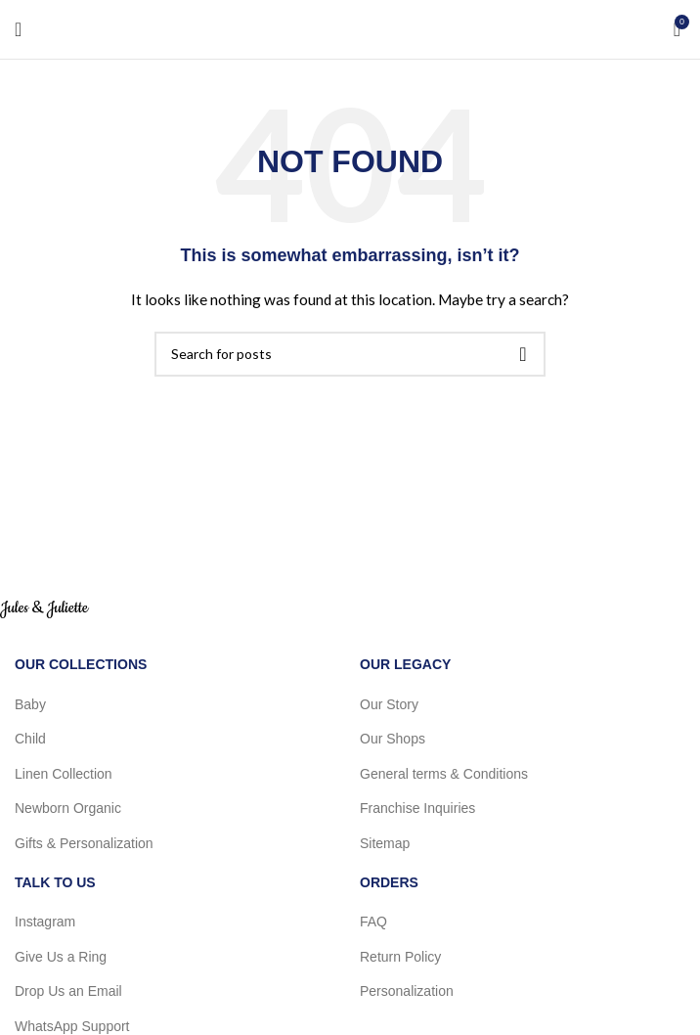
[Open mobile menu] (18, 29)
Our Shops (392, 738)
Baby (30, 704)
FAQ (373, 921)
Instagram (45, 921)
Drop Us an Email (68, 991)
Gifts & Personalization (84, 843)
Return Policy (400, 957)
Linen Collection (63, 774)
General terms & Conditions (444, 774)
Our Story (389, 704)
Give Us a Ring (61, 957)
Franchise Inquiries (417, 808)
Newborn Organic (68, 808)
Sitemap (385, 843)
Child (30, 738)
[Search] (350, 354)
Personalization (407, 991)
